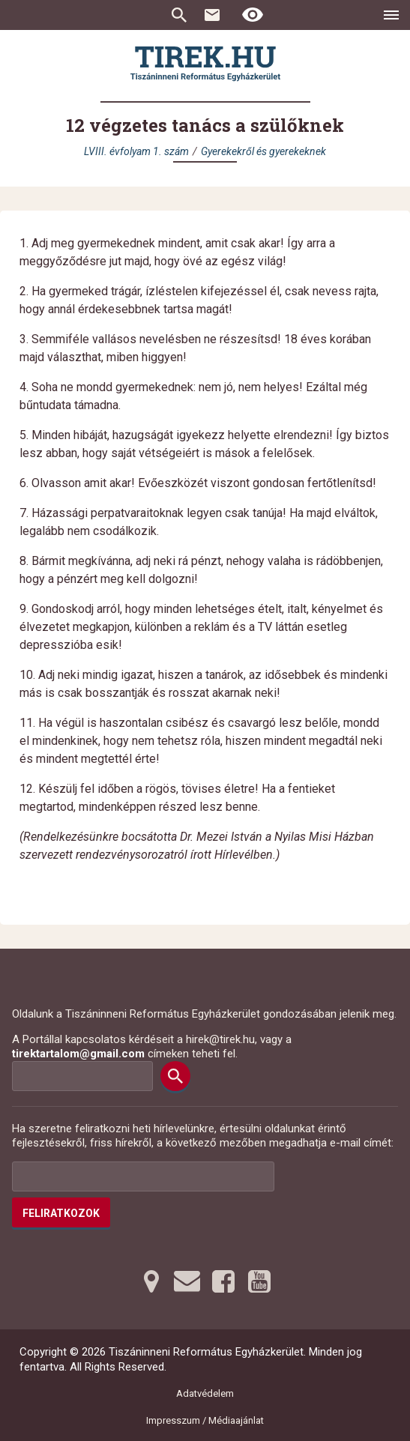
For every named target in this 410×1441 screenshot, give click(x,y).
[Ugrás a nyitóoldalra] (205, 63)
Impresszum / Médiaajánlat (205, 1420)
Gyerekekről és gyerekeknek (263, 151)
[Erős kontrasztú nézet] (252, 15)
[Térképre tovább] (151, 1281)
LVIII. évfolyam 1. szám (136, 151)
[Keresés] (175, 1076)
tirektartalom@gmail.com (78, 1053)
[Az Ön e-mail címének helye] (143, 1176)
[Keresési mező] (82, 1076)
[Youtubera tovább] (259, 1281)
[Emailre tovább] (187, 1281)
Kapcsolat (212, 15)
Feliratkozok (61, 1213)
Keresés (179, 15)
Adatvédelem (205, 1393)
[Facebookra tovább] (223, 1281)
